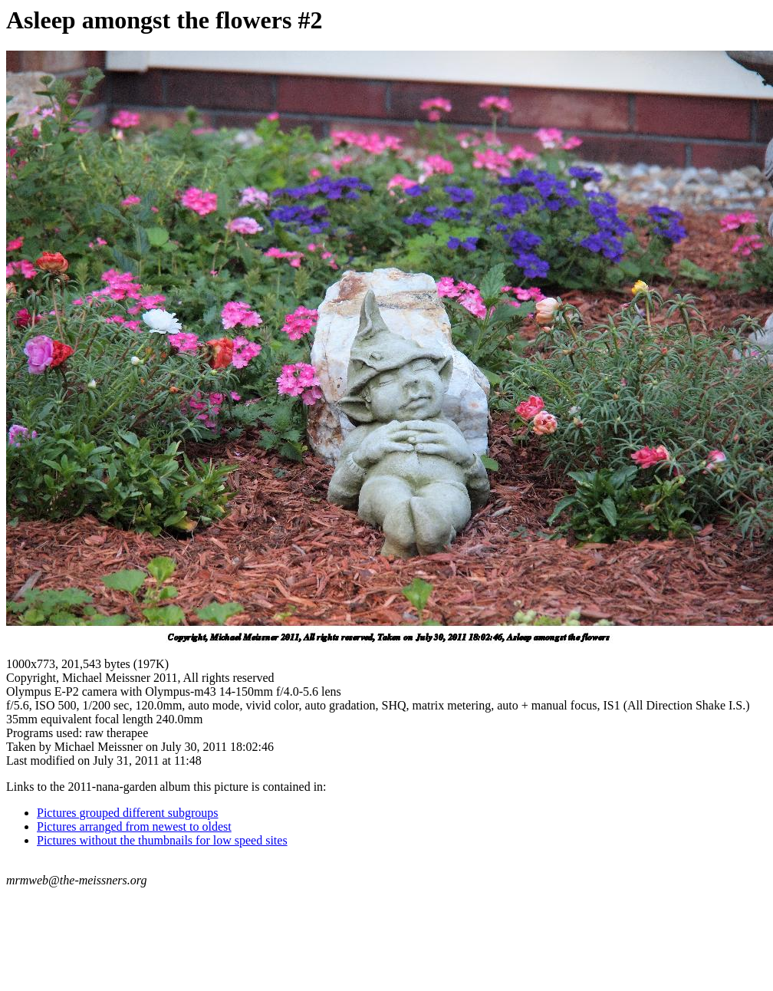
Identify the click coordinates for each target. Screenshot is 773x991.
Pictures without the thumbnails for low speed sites (162, 840)
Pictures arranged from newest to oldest (134, 826)
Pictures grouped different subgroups (128, 812)
